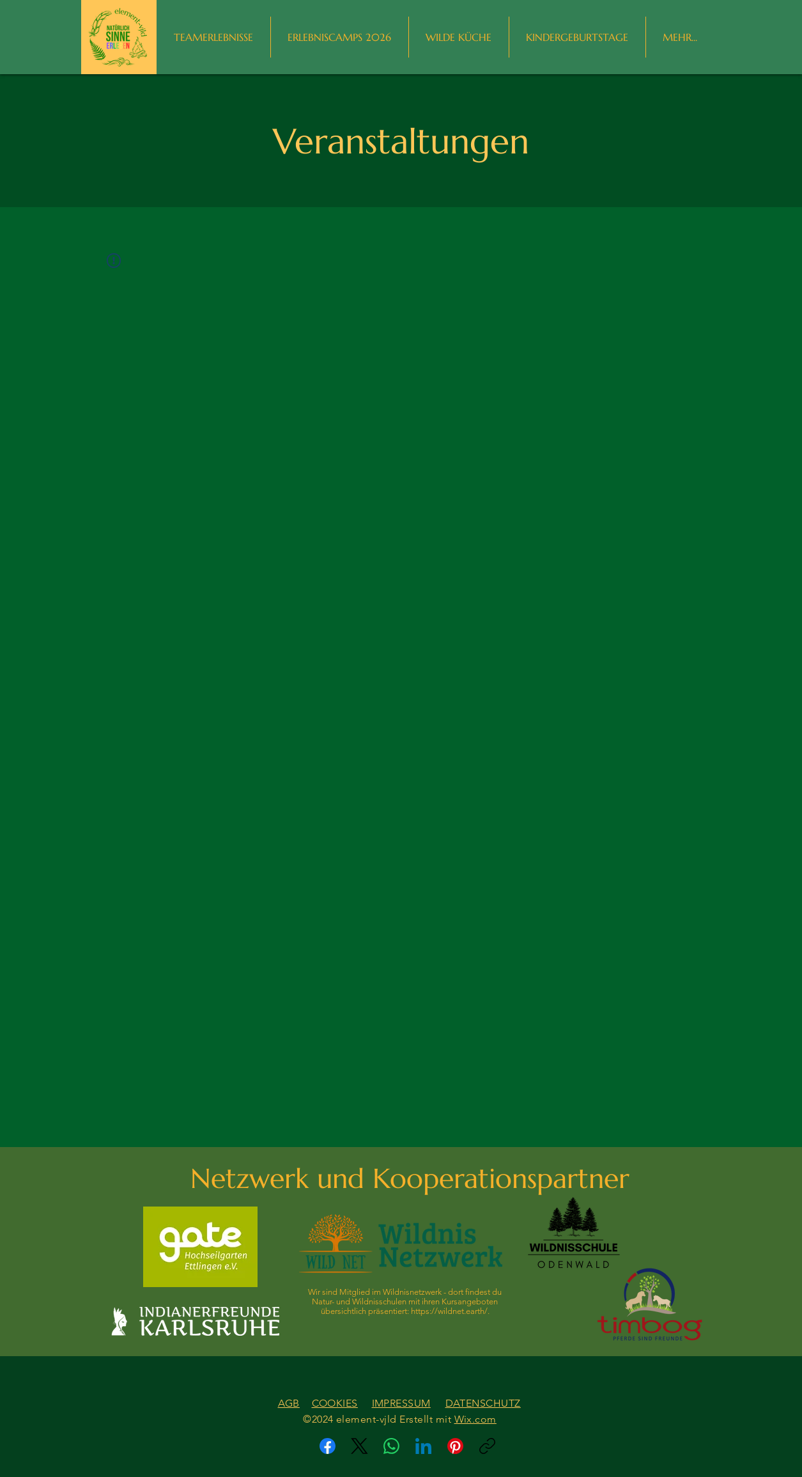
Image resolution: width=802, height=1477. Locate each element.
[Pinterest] (455, 1446)
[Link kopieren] (487, 1446)
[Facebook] (327, 1446)
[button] (680, 37)
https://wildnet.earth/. (450, 1311)
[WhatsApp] (391, 1446)
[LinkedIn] (423, 1446)
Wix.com (475, 1419)
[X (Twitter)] (359, 1446)
